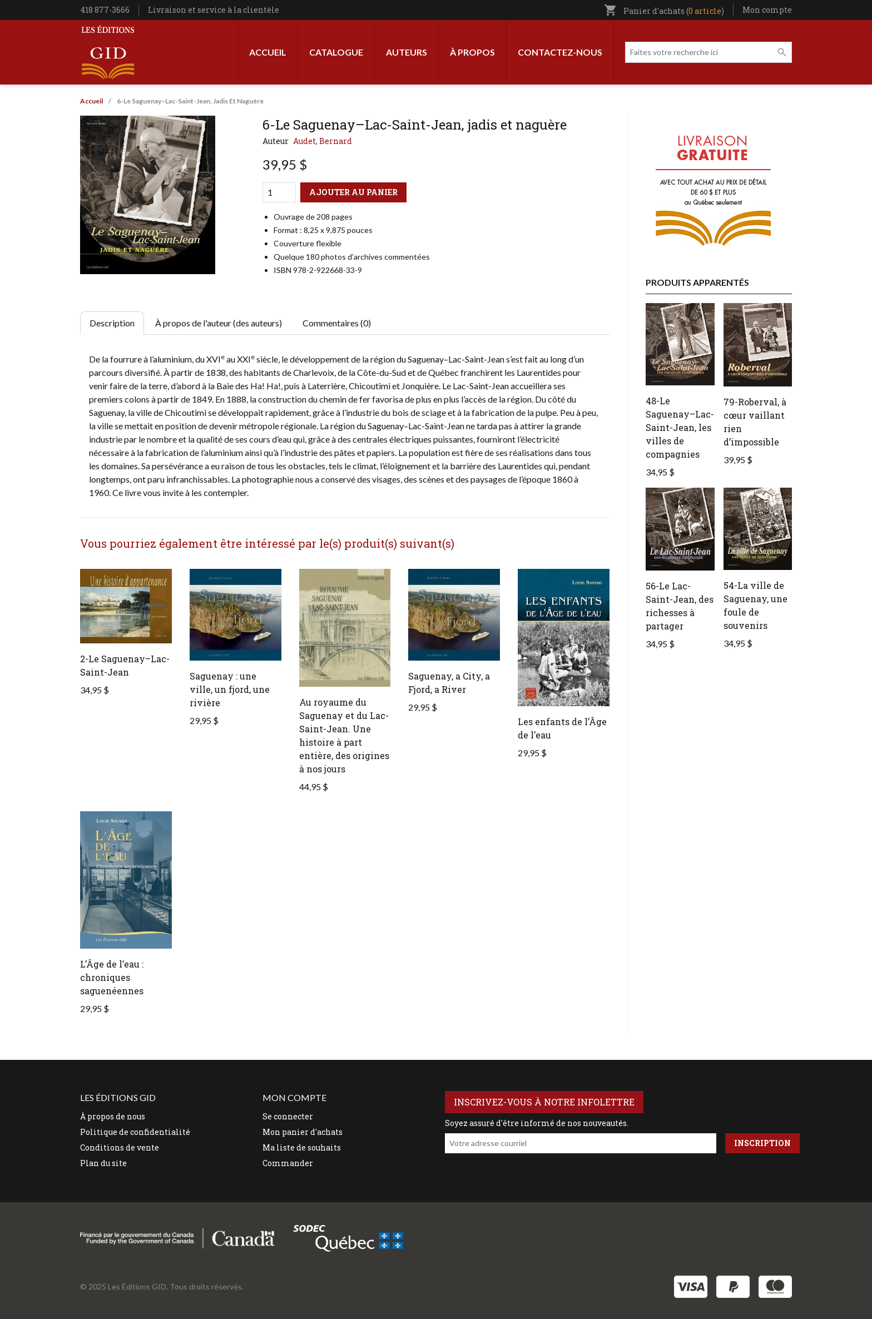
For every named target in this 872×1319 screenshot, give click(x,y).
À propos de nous (112, 1116)
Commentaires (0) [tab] (337, 323)
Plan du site (103, 1163)
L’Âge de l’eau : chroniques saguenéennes (111, 977)
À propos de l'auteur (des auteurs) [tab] (218, 323)
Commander (287, 1163)
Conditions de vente (119, 1147)
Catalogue (336, 52)
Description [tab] (112, 323)
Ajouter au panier (353, 192)
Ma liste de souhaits (301, 1147)
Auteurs (406, 52)
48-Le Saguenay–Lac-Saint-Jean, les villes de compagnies (680, 427)
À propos (472, 52)
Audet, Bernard (322, 141)
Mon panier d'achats (302, 1132)
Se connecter (287, 1116)
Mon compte (767, 9)
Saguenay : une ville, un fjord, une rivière (230, 689)
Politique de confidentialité (135, 1132)
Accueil (267, 52)
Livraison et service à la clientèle (213, 9)
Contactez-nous (560, 52)
